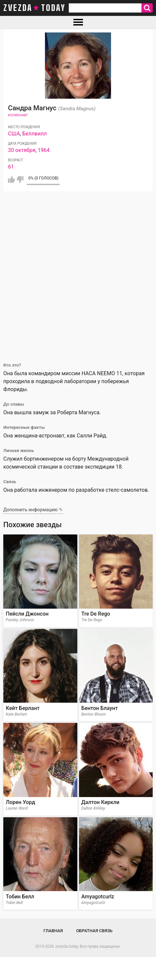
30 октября (21, 150)
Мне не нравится (20, 179)
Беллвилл (34, 133)
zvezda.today (66, 946)
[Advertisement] (78, 273)
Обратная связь (94, 930)
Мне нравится (11, 179)
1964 (44, 150)
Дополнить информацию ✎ (33, 509)
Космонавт (18, 115)
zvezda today (34, 8)
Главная (53, 930)
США (14, 133)
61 (11, 167)
